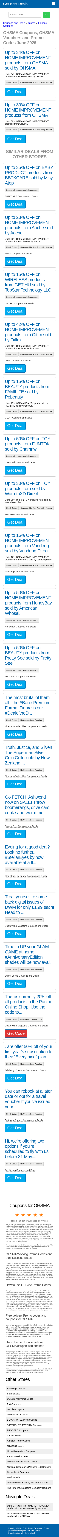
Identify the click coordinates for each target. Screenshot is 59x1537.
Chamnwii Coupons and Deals (20, 462)
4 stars (36, 1215)
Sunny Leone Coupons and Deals (22, 976)
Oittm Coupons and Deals (18, 360)
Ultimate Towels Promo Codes (22, 1461)
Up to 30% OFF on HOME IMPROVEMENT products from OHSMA (29, 1514)
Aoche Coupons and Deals (18, 253)
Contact (47, 1528)
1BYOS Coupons (15, 1446)
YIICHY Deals (14, 1435)
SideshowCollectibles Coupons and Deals (26, 726)
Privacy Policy (15, 1530)
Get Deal (15, 92)
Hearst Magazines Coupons (21, 1451)
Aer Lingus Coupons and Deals (20, 1170)
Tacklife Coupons (15, 1409)
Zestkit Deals (13, 1477)
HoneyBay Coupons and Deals (20, 626)
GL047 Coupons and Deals (18, 417)
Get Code (16, 1033)
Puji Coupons (14, 1404)
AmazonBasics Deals (17, 1456)
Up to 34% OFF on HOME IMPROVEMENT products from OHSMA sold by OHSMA (29, 1507)
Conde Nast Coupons (18, 1472)
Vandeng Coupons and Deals (19, 571)
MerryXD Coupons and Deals (19, 514)
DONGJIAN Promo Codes (20, 1399)
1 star (17, 1215)
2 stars (23, 1215)
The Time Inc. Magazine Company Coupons (29, 1488)
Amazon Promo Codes (18, 1440)
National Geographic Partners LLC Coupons (29, 1467)
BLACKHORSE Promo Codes (22, 1420)
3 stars (29, 1215)
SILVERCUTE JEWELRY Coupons (24, 1425)
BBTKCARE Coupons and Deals (21, 196)
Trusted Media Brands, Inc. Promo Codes (28, 1482)
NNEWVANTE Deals (17, 1414)
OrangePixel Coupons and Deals (21, 826)
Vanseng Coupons (16, 1388)
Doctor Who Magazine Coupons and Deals (26, 926)
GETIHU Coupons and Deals (19, 303)
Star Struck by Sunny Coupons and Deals (26, 876)
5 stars (42, 1215)
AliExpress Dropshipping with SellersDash (24, 1531)
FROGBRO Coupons (17, 1430)
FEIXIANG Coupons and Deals (20, 676)
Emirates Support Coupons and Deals (24, 1120)
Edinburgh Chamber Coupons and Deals (25, 1070)
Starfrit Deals (13, 1393)
